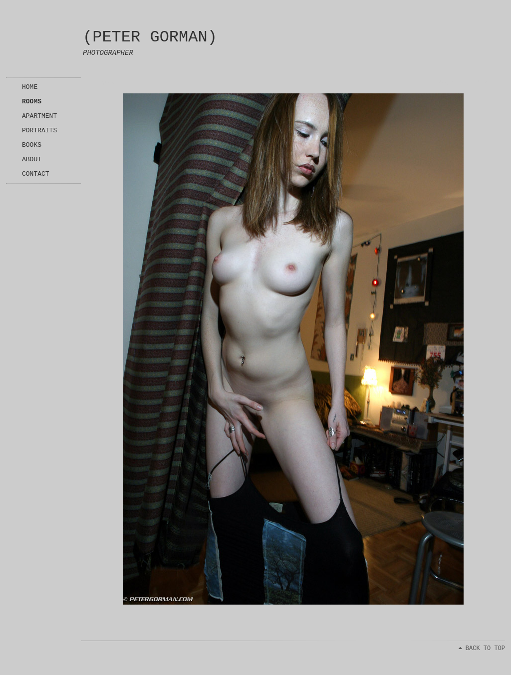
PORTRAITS (39, 130)
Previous (452, 83)
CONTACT (35, 174)
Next (483, 83)
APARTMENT (39, 116)
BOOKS (31, 145)
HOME (29, 87)
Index (106, 83)
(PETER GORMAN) (150, 37)
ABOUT (31, 159)
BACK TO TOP (482, 648)
